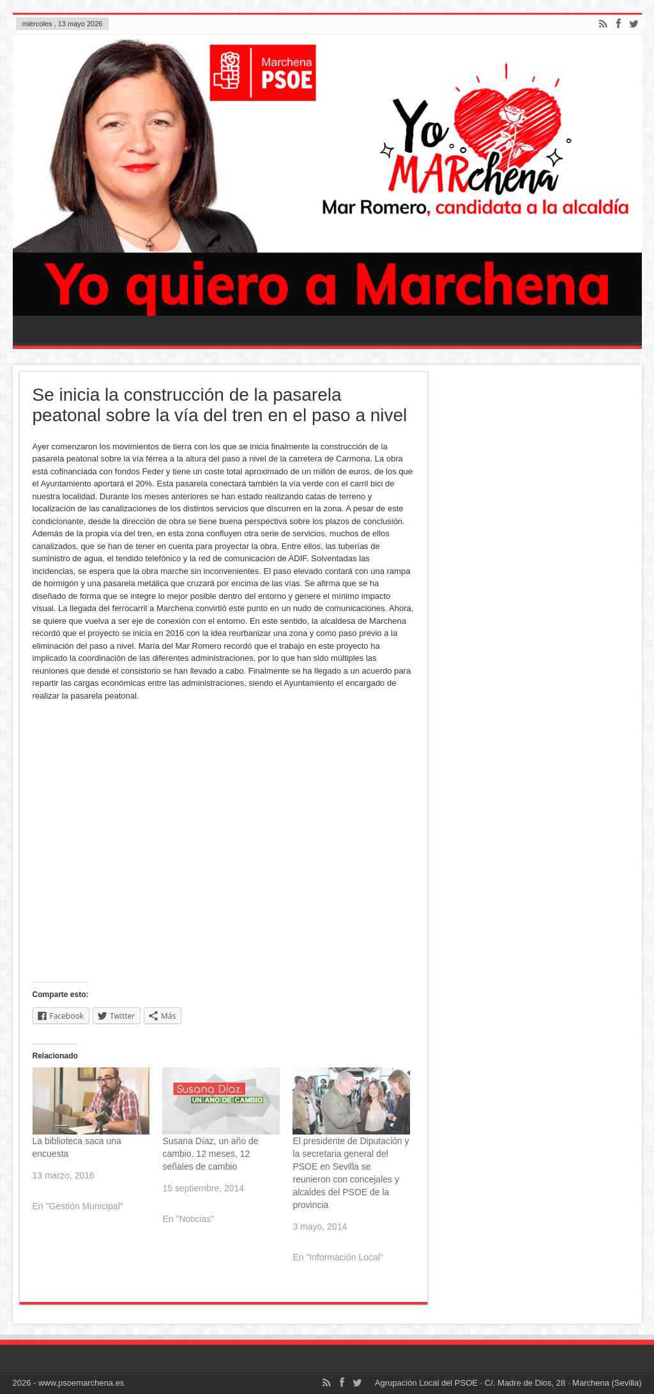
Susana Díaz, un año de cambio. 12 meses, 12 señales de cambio (210, 1154)
